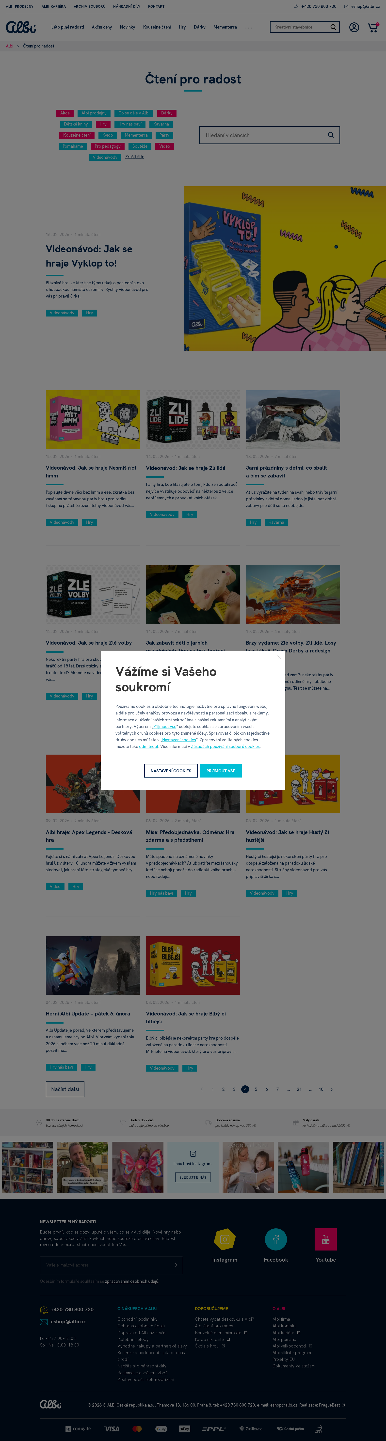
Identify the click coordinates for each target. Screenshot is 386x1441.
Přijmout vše (164, 726)
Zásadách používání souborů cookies (225, 746)
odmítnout (148, 746)
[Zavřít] (279, 657)
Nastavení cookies (179, 740)
